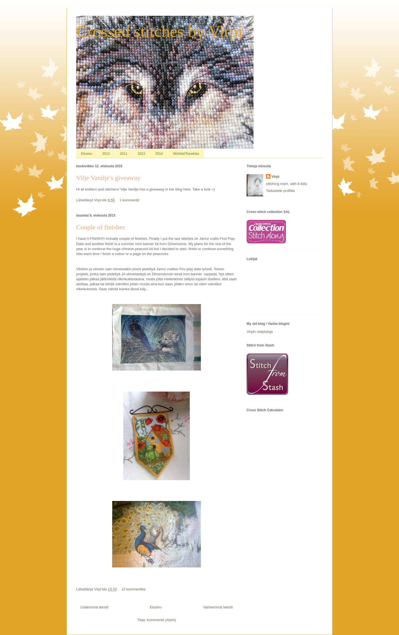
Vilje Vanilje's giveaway (108, 177)
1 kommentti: (130, 200)
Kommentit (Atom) (161, 620)
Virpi (276, 176)
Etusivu (86, 154)
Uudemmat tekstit (94, 607)
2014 (159, 154)
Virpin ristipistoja (260, 332)
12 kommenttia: (134, 589)
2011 (123, 154)
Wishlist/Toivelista (186, 154)
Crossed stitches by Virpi (159, 31)
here (186, 189)
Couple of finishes (100, 227)
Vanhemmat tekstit (218, 607)
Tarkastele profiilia (280, 191)
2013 (141, 154)
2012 (106, 154)
